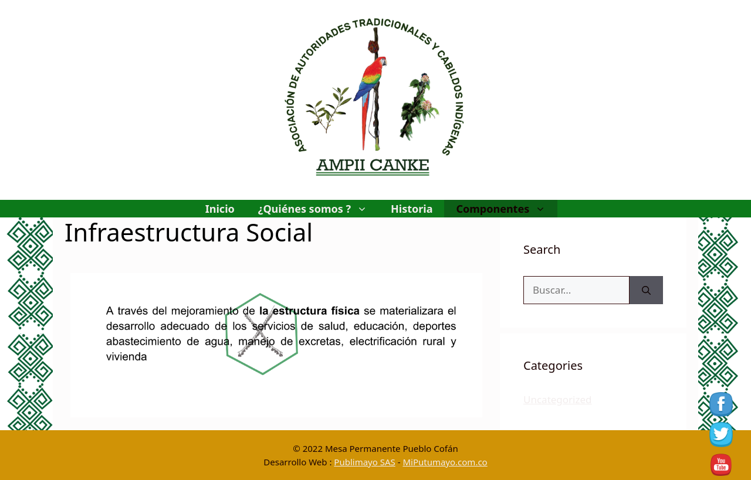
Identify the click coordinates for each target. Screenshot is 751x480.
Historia (411, 209)
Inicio (220, 209)
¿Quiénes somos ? (318, 208)
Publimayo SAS (364, 462)
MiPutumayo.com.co (444, 462)
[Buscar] (646, 290)
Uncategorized (557, 399)
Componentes (506, 208)
